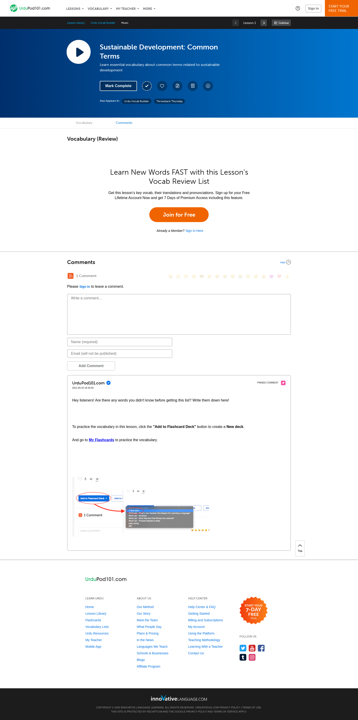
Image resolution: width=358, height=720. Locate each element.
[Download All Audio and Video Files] (208, 86)
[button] (298, 8)
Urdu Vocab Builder (103, 22)
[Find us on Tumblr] (243, 657)
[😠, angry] (209, 276)
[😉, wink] (233, 276)
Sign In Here (194, 231)
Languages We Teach (152, 646)
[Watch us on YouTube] (252, 648)
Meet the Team (147, 620)
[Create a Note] (177, 86)
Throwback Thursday (169, 101)
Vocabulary (98, 9)
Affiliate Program (148, 666)
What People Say (149, 627)
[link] (264, 23)
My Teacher (126, 9)
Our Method (145, 607)
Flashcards (93, 620)
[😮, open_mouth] (264, 276)
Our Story (143, 613)
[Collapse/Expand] (179, 262)
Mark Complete (118, 86)
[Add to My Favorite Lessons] (162, 86)
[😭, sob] (240, 276)
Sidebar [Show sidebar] (283, 23)
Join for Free (179, 214)
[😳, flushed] (178, 276)
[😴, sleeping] (256, 276)
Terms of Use (251, 707)
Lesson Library (76, 22)
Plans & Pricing (147, 633)
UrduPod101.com (207, 707)
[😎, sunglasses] (201, 276)
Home (89, 607)
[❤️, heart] (279, 276)
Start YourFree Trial (342, 8)
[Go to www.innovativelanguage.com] (179, 698)
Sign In (313, 8)
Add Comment (91, 366)
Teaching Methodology (204, 640)
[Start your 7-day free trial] (254, 611)
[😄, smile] (170, 276)
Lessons (73, 9)
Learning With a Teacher (205, 646)
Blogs (141, 660)
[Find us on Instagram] (252, 657)
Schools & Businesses (152, 653)
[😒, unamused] (194, 276)
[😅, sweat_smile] (225, 276)
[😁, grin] (186, 276)
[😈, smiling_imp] (271, 276)
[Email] (119, 353)
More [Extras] (147, 9)
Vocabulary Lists (97, 627)
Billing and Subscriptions (205, 620)
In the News (145, 640)
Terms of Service (225, 711)
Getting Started (199, 613)
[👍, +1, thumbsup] (287, 276)
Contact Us (196, 653)
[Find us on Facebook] (261, 648)
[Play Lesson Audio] (78, 52)
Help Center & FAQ (202, 607)
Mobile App (93, 646)
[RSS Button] (70, 275)
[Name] (119, 342)
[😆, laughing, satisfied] (217, 276)
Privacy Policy (230, 707)
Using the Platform (201, 633)
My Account (196, 627)
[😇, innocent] (248, 276)
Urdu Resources (96, 633)
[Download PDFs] (193, 86)
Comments (124, 123)
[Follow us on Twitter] (243, 648)
